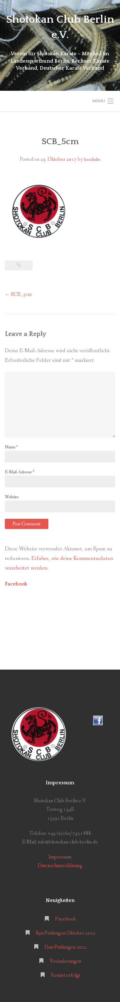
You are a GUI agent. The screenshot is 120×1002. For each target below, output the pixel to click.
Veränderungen (65, 961)
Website (12, 497)
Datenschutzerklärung (60, 865)
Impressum (60, 857)
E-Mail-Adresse (19, 472)
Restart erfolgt (65, 975)
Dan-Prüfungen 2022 (65, 947)
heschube (92, 159)
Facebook (16, 584)
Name (11, 447)
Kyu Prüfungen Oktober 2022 (65, 933)
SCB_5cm (18, 294)
